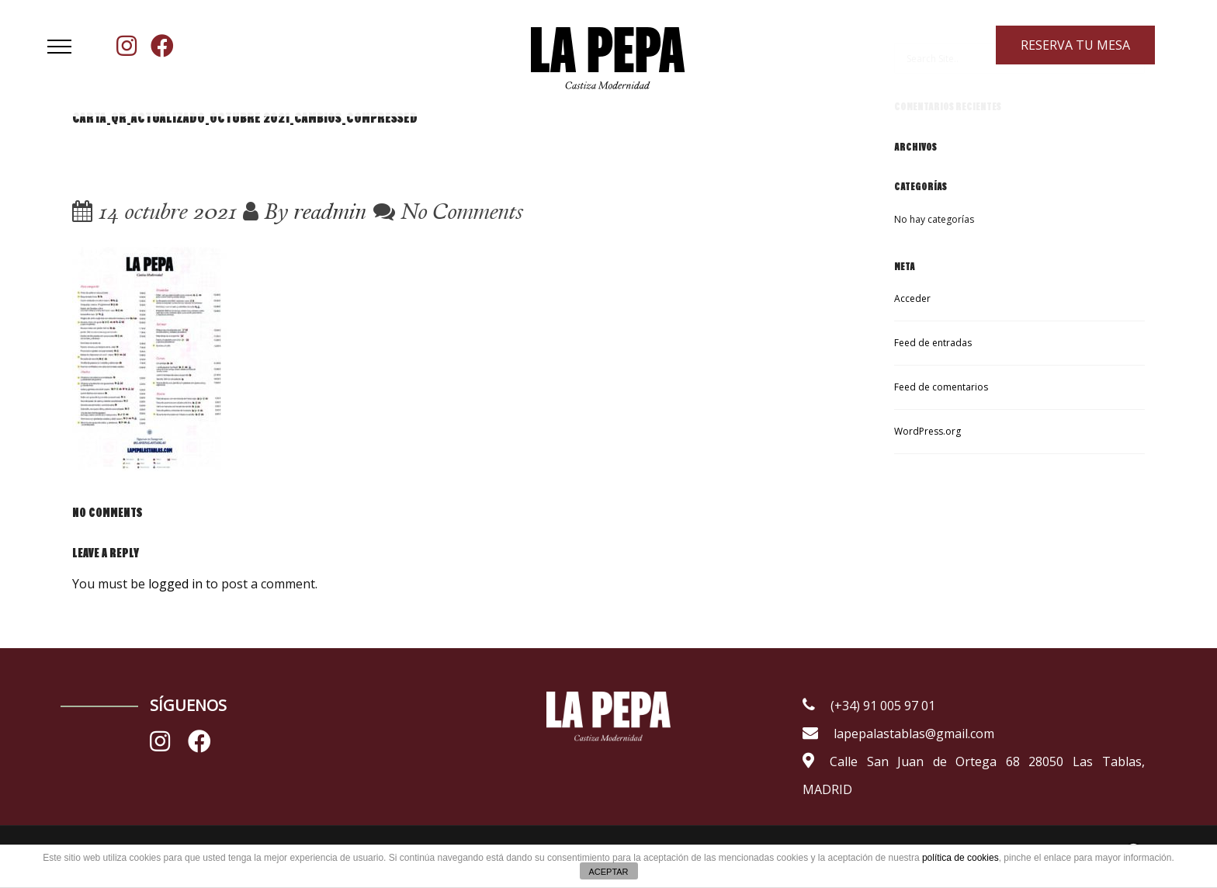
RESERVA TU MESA (1075, 45)
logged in (175, 583)
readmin (329, 211)
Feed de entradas (933, 342)
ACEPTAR (608, 871)
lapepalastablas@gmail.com (898, 733)
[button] (59, 46)
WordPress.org (927, 431)
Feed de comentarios (941, 387)
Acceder (912, 298)
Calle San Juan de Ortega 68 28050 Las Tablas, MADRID (973, 775)
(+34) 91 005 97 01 (869, 705)
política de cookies (960, 857)
